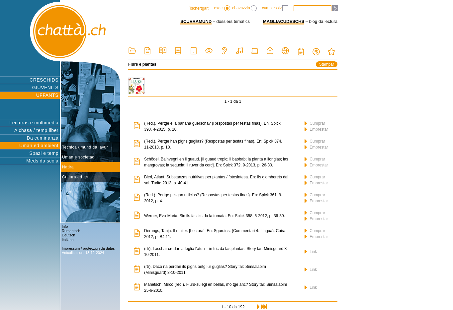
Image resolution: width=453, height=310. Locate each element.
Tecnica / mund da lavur (85, 147)
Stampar (326, 64)
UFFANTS (47, 95)
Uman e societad (78, 157)
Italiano (67, 240)
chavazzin (244, 8)
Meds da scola (42, 160)
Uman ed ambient (38, 145)
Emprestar (316, 129)
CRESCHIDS (44, 80)
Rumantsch (71, 231)
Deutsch (68, 235)
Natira (68, 167)
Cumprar (315, 123)
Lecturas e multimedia (34, 122)
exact (222, 8)
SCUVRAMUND (196, 21)
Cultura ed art (75, 177)
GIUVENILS (45, 87)
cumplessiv (275, 8)
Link (311, 251)
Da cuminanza (43, 138)
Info (65, 226)
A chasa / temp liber (36, 130)
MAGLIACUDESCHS (283, 21)
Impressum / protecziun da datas (88, 248)
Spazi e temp (43, 153)
